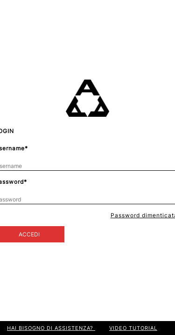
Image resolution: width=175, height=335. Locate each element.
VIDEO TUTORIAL (133, 328)
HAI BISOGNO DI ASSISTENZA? (51, 328)
